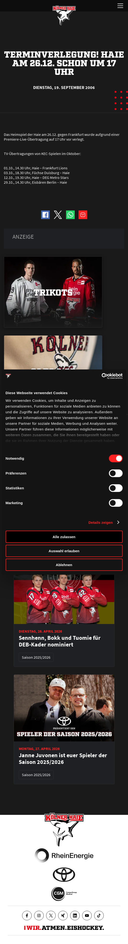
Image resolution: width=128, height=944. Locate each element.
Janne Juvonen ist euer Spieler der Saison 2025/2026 (63, 758)
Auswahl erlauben (64, 551)
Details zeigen (100, 522)
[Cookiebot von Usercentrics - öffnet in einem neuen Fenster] (101, 376)
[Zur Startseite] (64, 15)
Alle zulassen (64, 537)
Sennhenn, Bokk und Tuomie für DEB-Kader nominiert (60, 641)
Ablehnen (64, 565)
